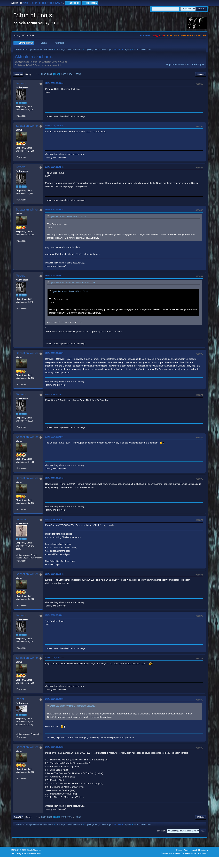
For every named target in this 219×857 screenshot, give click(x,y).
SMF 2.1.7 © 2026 (18, 850)
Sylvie (127, 49)
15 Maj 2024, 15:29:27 (54, 276)
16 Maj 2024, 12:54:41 (54, 574)
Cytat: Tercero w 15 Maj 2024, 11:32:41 (68, 216)
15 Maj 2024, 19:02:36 (54, 437)
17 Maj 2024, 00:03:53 (54, 699)
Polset (20, 699)
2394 (69, 74)
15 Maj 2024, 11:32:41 (54, 167)
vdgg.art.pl (158, 35)
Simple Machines (34, 850)
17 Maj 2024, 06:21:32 (54, 747)
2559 (78, 74)
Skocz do (161, 831)
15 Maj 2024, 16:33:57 (54, 353)
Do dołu (18, 74)
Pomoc (179, 850)
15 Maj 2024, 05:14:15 (54, 126)
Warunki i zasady (191, 850)
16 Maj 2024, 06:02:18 (54, 478)
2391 (49, 74)
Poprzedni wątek (175, 64)
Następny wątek (195, 64)
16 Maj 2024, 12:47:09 (54, 519)
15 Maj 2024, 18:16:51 (54, 394)
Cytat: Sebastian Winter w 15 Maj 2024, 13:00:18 (72, 282)
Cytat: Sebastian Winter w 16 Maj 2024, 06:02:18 (72, 706)
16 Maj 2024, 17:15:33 (54, 658)
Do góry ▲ (203, 850)
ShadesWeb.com (34, 853)
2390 (43, 74)
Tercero (21, 83)
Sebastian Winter (27, 125)
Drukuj (201, 74)
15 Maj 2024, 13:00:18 (54, 209)
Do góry (18, 817)
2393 (63, 74)
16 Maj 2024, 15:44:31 (54, 615)
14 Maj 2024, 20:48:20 (54, 83)
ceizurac (21, 519)
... (39, 74)
